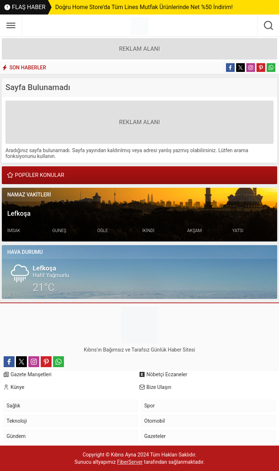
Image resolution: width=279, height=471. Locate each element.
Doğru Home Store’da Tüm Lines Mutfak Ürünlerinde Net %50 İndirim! (144, 7)
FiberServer (130, 462)
